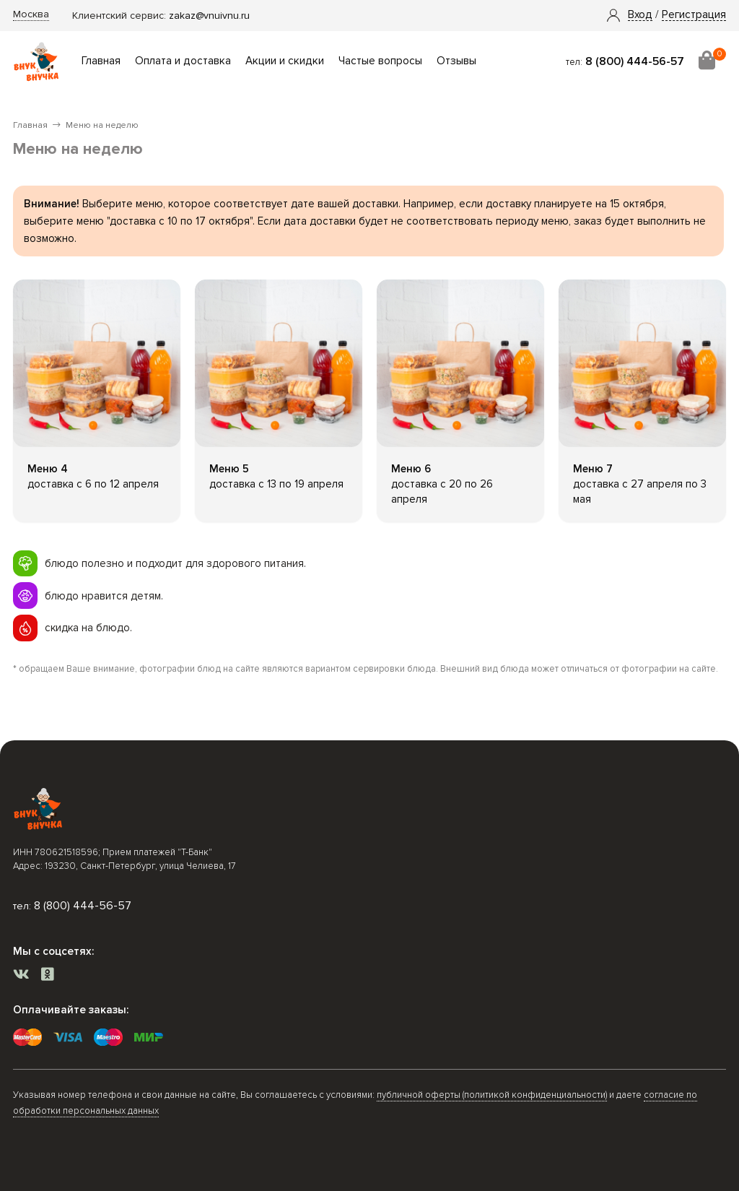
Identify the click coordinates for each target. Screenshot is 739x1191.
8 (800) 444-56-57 (634, 61)
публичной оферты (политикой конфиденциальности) (492, 1095)
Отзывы (456, 61)
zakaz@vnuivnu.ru (209, 15)
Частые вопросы (380, 61)
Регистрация (694, 15)
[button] (640, 15)
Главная (101, 61)
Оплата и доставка (183, 61)
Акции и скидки (284, 61)
